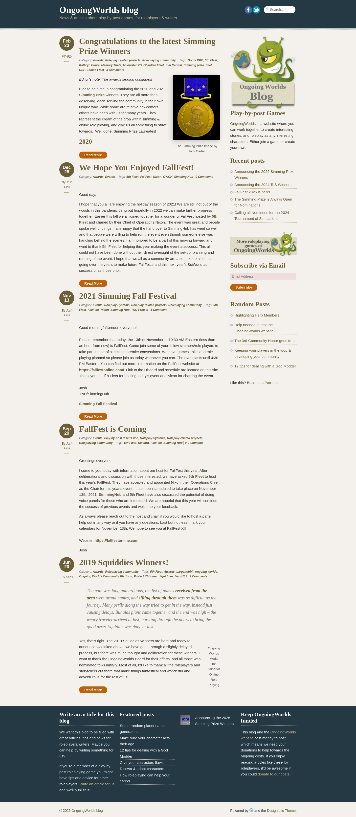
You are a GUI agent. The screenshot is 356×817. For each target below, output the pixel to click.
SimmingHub (110, 494)
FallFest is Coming (112, 428)
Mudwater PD (132, 65)
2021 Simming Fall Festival (128, 295)
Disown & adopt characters (142, 769)
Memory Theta (111, 65)
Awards (98, 60)
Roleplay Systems (117, 305)
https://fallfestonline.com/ (101, 370)
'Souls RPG (195, 60)
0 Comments (204, 177)
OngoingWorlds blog (98, 10)
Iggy (69, 56)
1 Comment (159, 310)
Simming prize (194, 65)
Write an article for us (97, 784)
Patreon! (272, 383)
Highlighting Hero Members (256, 315)
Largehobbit (184, 571)
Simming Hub (183, 177)
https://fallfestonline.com (116, 540)
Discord (143, 443)
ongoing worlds (206, 571)
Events (110, 177)
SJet (208, 65)
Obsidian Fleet (153, 65)
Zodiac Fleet (95, 70)
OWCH (167, 177)
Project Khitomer (146, 576)
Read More (93, 155)
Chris (69, 577)
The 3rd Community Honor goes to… (264, 341)
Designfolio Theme (281, 811)
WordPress (251, 810)
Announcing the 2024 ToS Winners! (263, 184)
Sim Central (173, 65)
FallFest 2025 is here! (252, 192)
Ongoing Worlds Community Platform (105, 576)
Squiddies (166, 576)
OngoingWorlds (243, 123)
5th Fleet (211, 60)
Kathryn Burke (89, 65)
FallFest (145, 177)
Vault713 (181, 576)
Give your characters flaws (142, 762)
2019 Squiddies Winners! (124, 562)
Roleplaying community (159, 60)
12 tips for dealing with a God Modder (265, 366)
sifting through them (158, 597)
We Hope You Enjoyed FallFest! (136, 167)
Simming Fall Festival (98, 404)
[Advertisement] (263, 471)
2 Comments (198, 576)
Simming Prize (92, 95)
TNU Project (139, 310)
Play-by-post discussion (121, 438)
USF (82, 70)
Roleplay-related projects (122, 60)
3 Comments (115, 70)
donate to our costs (273, 774)
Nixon (157, 177)
